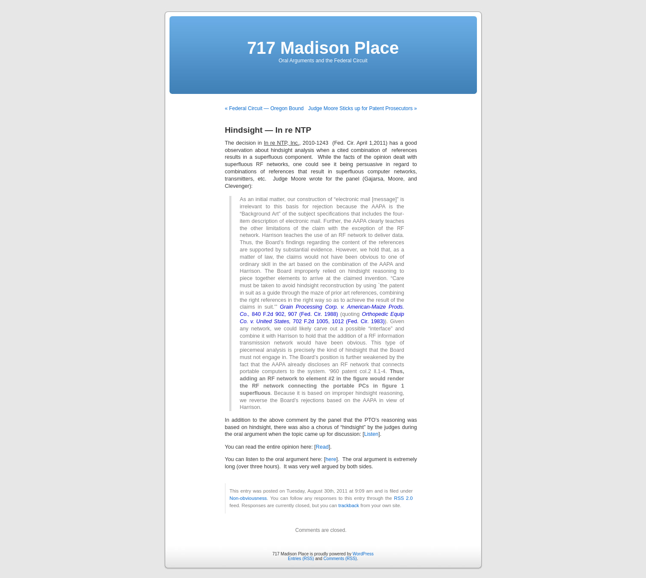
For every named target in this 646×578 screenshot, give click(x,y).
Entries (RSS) (301, 558)
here (330, 459)
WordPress (363, 554)
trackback (349, 505)
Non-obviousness (248, 498)
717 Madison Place (323, 47)
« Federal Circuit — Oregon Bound (264, 108)
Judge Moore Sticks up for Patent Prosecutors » (362, 108)
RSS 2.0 (403, 498)
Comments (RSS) (340, 558)
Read (322, 447)
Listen (371, 434)
